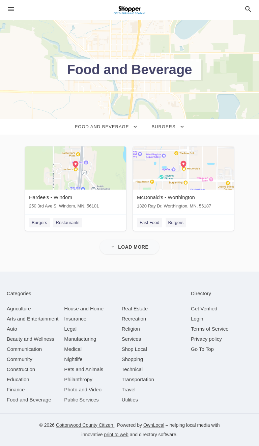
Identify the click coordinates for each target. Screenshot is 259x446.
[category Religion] (131, 329)
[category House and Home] (84, 308)
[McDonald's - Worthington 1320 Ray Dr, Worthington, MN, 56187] (183, 179)
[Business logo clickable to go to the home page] (129, 10)
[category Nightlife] (73, 359)
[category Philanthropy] (78, 379)
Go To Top (202, 349)
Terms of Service (210, 329)
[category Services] (131, 339)
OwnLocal (153, 425)
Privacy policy (206, 339)
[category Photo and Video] (83, 389)
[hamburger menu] (11, 9)
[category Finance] (16, 389)
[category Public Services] (81, 399)
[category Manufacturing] (80, 339)
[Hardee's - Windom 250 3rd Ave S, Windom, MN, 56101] (75, 179)
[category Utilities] (130, 399)
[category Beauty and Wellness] (30, 339)
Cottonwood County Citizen (85, 425)
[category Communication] (24, 349)
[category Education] (18, 379)
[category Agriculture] (19, 308)
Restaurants (68, 222)
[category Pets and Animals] (83, 369)
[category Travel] (129, 389)
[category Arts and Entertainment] (32, 319)
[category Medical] (73, 349)
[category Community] (19, 359)
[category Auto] (12, 329)
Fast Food (150, 222)
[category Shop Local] (134, 349)
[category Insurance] (75, 319)
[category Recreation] (134, 319)
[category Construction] (21, 369)
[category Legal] (70, 329)
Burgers (39, 222)
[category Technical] (132, 369)
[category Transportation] (138, 379)
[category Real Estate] (135, 308)
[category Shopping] (132, 359)
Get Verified (204, 308)
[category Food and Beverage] (29, 399)
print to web (116, 434)
